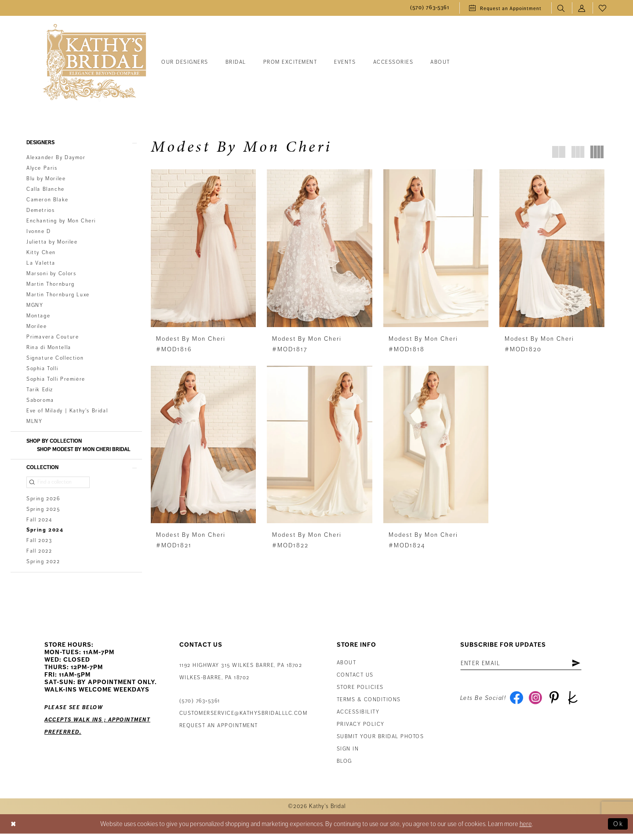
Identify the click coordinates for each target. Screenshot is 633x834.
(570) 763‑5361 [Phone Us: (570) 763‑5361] (199, 701)
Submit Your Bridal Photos (380, 737)
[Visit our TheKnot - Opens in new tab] (573, 699)
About (347, 663)
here (526, 824)
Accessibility (358, 712)
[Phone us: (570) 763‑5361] (429, 8)
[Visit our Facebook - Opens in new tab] (516, 699)
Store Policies (360, 688)
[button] (582, 8)
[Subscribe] (576, 663)
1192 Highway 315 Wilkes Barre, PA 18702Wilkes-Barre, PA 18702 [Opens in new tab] (240, 672)
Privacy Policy (361, 724)
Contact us (355, 675)
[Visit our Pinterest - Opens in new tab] (554, 699)
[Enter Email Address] (521, 663)
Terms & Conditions (369, 700)
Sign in (348, 749)
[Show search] (561, 8)
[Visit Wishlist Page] (603, 8)
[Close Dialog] (13, 824)
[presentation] (203, 248)
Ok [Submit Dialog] (618, 824)
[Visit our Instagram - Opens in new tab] (535, 699)
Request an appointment (218, 726)
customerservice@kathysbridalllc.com (243, 713)
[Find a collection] (58, 482)
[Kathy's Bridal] (94, 63)
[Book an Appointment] (505, 8)
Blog (344, 761)
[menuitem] (429, 8)
